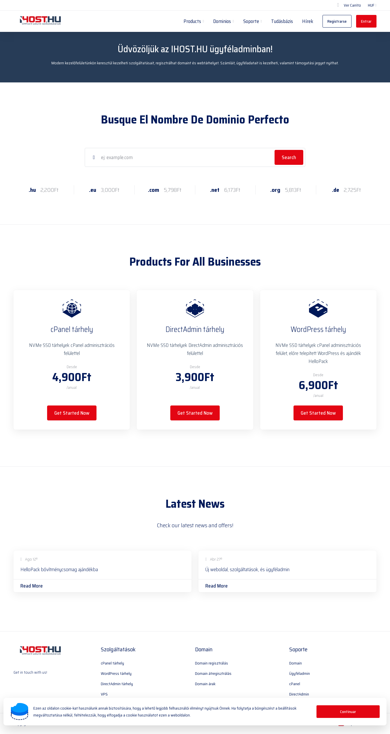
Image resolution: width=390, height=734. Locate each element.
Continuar (348, 711)
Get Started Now (71, 413)
